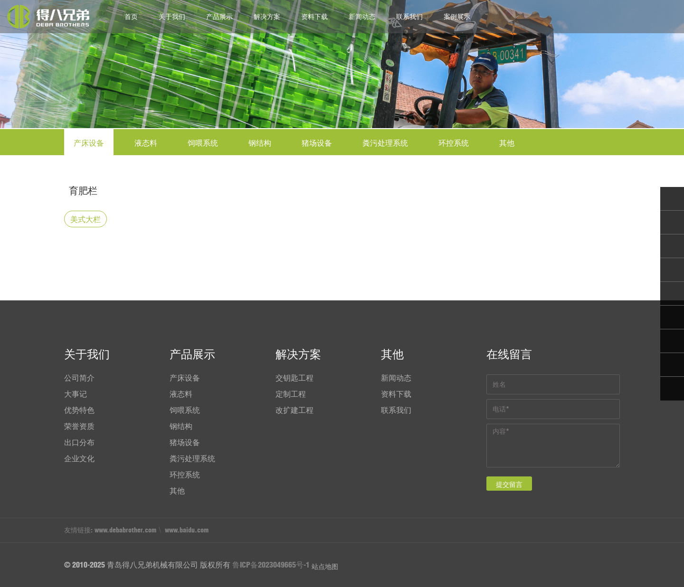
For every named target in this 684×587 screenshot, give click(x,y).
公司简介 (79, 377)
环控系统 (453, 143)
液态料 (145, 143)
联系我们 (409, 16)
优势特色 (79, 410)
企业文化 (79, 458)
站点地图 (325, 566)
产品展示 (219, 16)
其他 (506, 143)
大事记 (75, 394)
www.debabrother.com (125, 530)
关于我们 (172, 16)
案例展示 (457, 16)
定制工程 (291, 394)
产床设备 (89, 143)
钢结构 (259, 143)
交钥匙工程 (295, 377)
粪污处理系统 (385, 143)
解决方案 (267, 16)
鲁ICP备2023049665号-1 (271, 564)
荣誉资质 (79, 426)
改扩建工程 (295, 410)
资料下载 (314, 16)
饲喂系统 (203, 143)
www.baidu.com (187, 530)
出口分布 (79, 442)
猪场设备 (317, 143)
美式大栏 (85, 219)
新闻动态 (362, 16)
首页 (131, 16)
